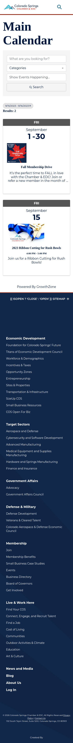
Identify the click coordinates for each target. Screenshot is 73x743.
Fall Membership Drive (36, 167)
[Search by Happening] (36, 77)
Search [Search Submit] (36, 87)
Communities (15, 636)
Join (9, 550)
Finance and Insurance (21, 468)
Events (10, 570)
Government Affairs (22, 481)
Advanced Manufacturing (23, 444)
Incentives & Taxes (18, 365)
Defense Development (21, 513)
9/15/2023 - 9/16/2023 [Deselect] (18, 105)
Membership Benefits (20, 557)
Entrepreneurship (18, 378)
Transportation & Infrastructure (27, 392)
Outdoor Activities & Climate (25, 643)
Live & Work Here (20, 603)
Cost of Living (15, 629)
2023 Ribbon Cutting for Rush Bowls (36, 248)
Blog (10, 676)
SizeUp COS (14, 398)
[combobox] (36, 68)
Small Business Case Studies (25, 563)
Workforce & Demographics (25, 358)
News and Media (19, 669)
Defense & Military (21, 507)
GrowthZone (46, 287)
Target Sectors (18, 424)
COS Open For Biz (18, 412)
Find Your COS (16, 609)
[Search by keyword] (36, 59)
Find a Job (13, 623)
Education (13, 649)
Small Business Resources (23, 405)
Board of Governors (19, 583)
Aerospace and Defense (22, 431)
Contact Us (40, 718)
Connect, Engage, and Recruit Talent (31, 616)
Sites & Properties (18, 385)
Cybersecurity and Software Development (34, 438)
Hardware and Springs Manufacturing (32, 462)
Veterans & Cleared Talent (23, 520)
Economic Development (25, 338)
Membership (16, 543)
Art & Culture (15, 656)
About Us (13, 683)
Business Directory (18, 577)
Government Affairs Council (24, 494)
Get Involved (14, 590)
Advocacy (12, 488)
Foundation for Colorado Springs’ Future (33, 345)
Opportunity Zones (19, 372)
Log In (11, 690)
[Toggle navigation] (66, 7)
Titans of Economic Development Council (34, 352)
